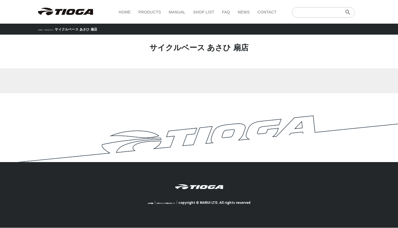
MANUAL (177, 12)
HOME (125, 12)
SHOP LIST (203, 12)
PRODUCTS (149, 12)
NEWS (244, 12)
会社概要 (138, 202)
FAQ (226, 12)
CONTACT (267, 12)
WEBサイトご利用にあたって (169, 202)
